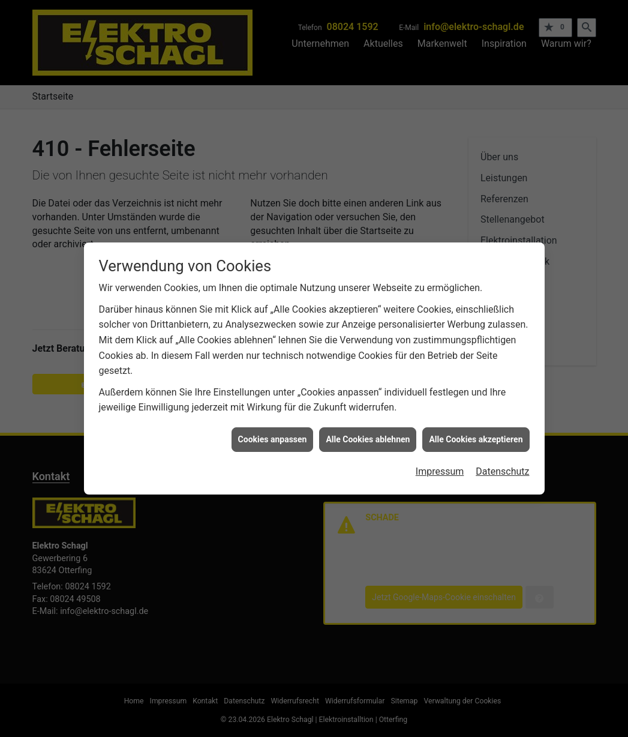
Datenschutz (502, 463)
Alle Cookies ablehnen (368, 431)
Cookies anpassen (272, 431)
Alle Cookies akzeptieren (475, 431)
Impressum (440, 463)
